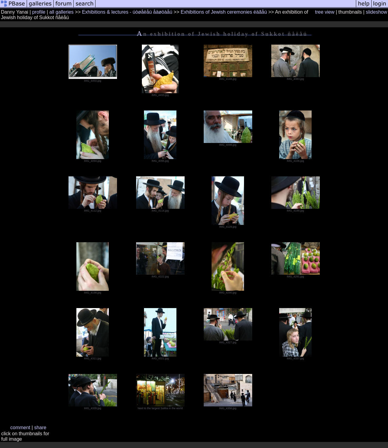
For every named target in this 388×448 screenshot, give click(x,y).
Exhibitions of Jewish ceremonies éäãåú (224, 12)
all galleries (61, 12)
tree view (324, 12)
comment (20, 427)
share (40, 427)
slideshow (376, 12)
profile (38, 12)
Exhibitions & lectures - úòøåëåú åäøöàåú (127, 12)
